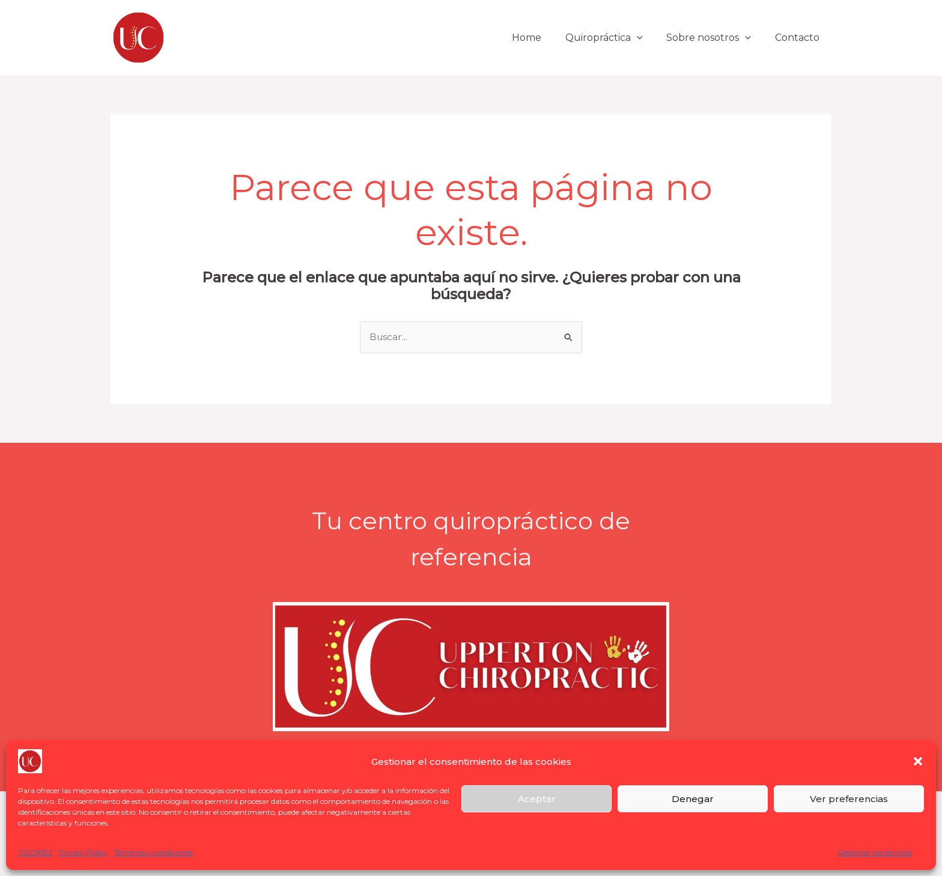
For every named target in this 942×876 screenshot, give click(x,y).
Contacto (799, 37)
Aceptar (537, 799)
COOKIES (35, 852)
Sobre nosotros (715, 37)
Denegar (693, 799)
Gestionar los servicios (874, 852)
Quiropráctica (616, 37)
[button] (918, 761)
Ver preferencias (849, 799)
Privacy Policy (83, 852)
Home (543, 37)
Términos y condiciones (153, 852)
